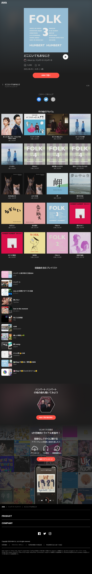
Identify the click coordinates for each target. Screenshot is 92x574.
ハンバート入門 (34, 137)
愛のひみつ (80, 225)
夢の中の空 (80, 196)
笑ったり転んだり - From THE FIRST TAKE (12, 137)
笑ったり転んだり (57, 137)
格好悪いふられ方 (57, 166)
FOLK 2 (57, 255)
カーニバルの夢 (80, 137)
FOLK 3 (57, 225)
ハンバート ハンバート (44, 60)
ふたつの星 (34, 196)
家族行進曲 (80, 255)
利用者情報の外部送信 (35, 545)
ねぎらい (12, 225)
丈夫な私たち (12, 196)
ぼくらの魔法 (12, 255)
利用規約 (4, 545)
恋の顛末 (34, 225)
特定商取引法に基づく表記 (54, 545)
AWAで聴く (46, 75)
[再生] (65, 57)
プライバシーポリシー (18, 545)
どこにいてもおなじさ (30, 507)
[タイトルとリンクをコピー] (53, 99)
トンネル (12, 166)
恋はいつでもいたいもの (80, 166)
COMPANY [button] (7, 523)
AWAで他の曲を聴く (46, 417)
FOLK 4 (34, 166)
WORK (35, 255)
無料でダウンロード (46, 459)
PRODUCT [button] (7, 516)
